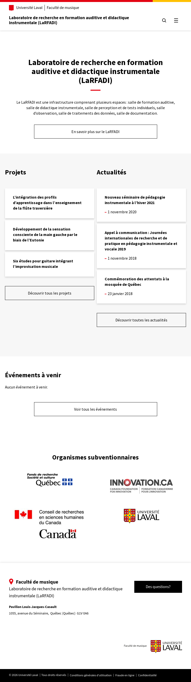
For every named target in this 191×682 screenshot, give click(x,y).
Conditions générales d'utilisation (91, 675)
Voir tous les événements (95, 409)
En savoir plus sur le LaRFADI (95, 131)
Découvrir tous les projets (49, 293)
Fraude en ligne (125, 675)
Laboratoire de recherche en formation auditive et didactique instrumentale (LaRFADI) (69, 20)
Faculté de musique (63, 7)
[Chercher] (164, 20)
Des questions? (158, 587)
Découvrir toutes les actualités (141, 319)
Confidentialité (147, 675)
